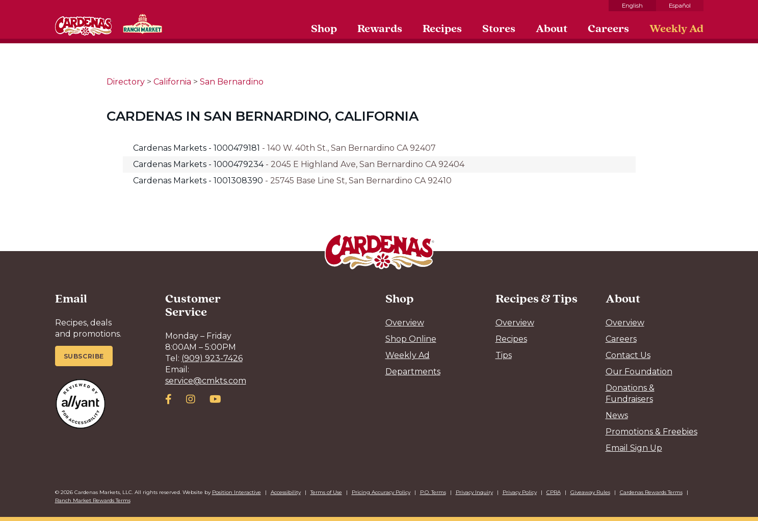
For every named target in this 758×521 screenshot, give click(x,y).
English (632, 5)
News (617, 415)
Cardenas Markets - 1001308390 (199, 180)
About (551, 28)
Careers (608, 28)
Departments (412, 371)
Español (680, 5)
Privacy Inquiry (474, 492)
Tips (503, 355)
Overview (404, 322)
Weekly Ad (676, 28)
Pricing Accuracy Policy (381, 492)
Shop (324, 28)
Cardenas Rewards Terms (651, 492)
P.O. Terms (433, 492)
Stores (498, 28)
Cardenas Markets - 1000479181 (197, 148)
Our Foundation (639, 371)
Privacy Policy (520, 492)
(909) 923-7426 (212, 358)
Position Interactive (236, 492)
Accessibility (286, 492)
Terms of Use (326, 492)
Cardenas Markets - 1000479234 (199, 164)
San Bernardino (232, 82)
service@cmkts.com (205, 381)
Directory (126, 82)
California (172, 82)
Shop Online (410, 339)
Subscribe (84, 356)
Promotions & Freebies (651, 431)
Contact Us (628, 355)
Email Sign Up (634, 448)
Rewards (379, 28)
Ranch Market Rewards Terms (92, 500)
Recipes (442, 28)
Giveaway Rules (590, 492)
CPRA (553, 492)
